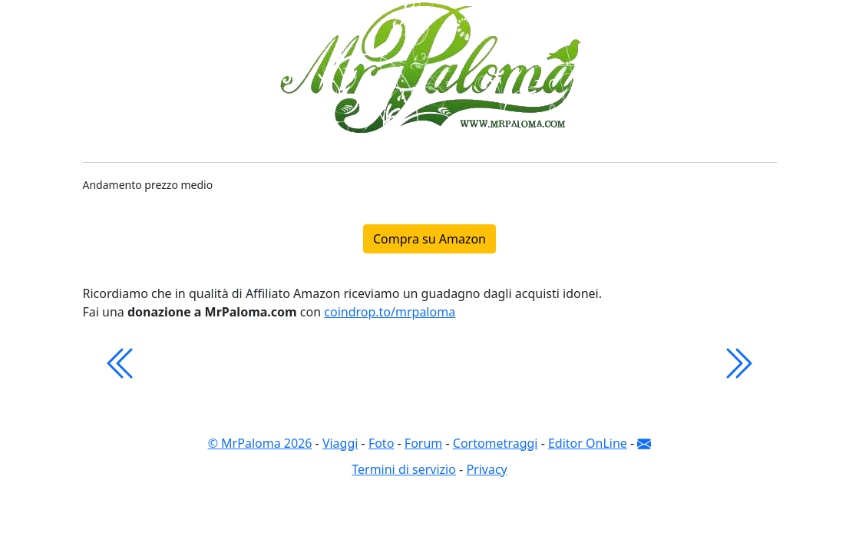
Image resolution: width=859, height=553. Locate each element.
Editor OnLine (587, 443)
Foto (381, 443)
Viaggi (340, 443)
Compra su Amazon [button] (429, 238)
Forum (423, 443)
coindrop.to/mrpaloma (389, 311)
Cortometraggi (495, 443)
